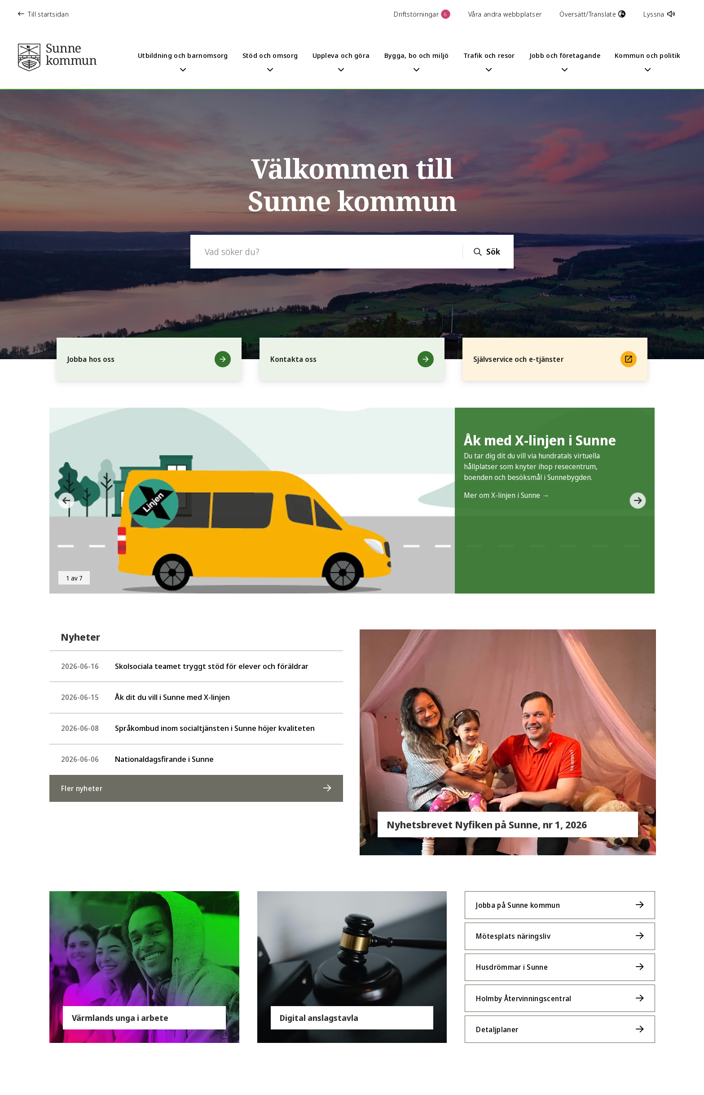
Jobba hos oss (149, 359)
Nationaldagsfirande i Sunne (137, 756)
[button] (62, 501)
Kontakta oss (352, 359)
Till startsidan (43, 13)
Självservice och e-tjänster (555, 359)
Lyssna (659, 13)
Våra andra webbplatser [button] (504, 13)
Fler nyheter (81, 784)
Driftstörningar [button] (422, 14)
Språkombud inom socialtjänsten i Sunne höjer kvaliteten (188, 726)
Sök (493, 251)
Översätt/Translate (592, 13)
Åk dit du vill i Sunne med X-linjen (145, 695)
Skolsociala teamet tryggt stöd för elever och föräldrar (184, 665)
